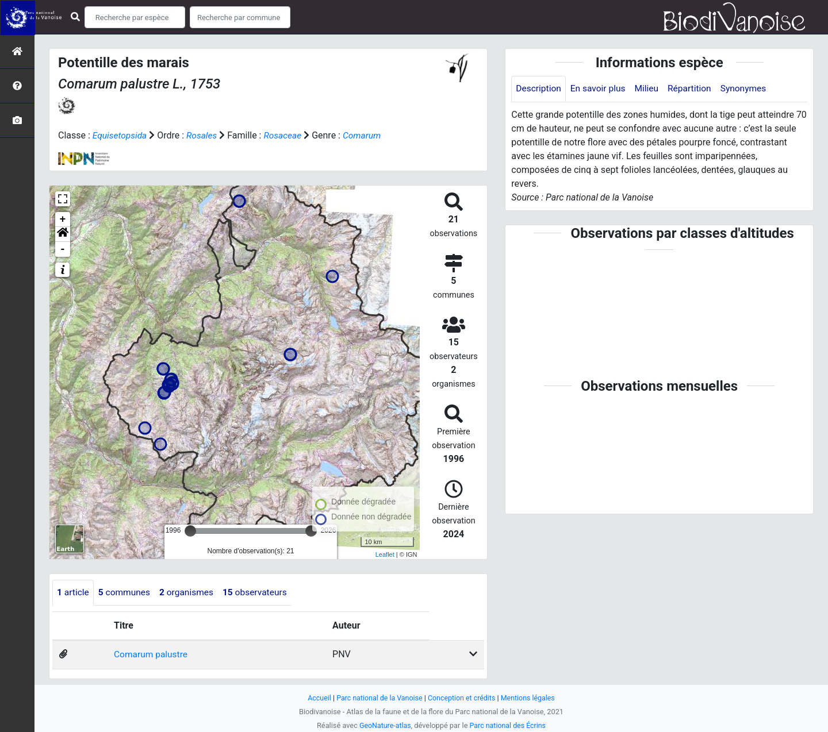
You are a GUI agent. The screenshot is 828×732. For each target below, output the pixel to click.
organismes (190, 592)
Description (539, 88)
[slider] (190, 531)
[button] (62, 234)
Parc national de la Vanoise (378, 698)
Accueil (316, 698)
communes (126, 592)
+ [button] (63, 219)
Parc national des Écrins (508, 725)
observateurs (260, 592)
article (73, 592)
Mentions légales (530, 698)
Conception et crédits (462, 698)
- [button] (63, 249)
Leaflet (384, 553)
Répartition (694, 88)
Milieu (650, 88)
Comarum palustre (151, 654)
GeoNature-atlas (384, 725)
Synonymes (749, 88)
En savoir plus (600, 88)
